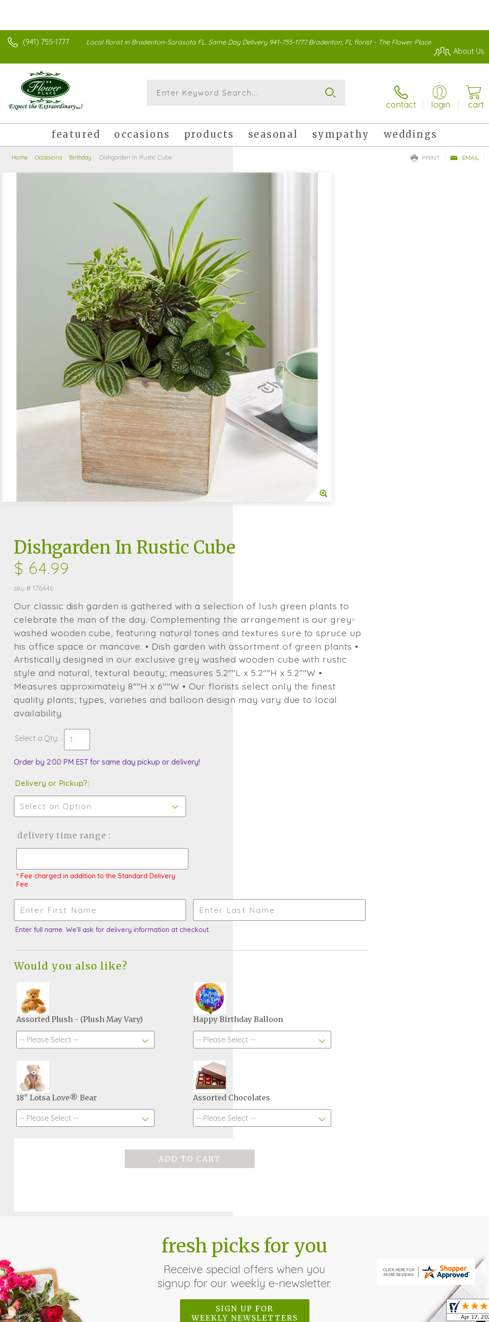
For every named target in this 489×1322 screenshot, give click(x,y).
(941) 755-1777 (46, 41)
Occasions (48, 150)
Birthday (80, 150)
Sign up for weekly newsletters (245, 1002)
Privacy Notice (326, 1227)
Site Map (450, 1227)
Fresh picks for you (244, 951)
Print (425, 151)
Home (20, 150)
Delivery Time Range (293, 516)
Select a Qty (269, 418)
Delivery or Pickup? (284, 463)
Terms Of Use (272, 1227)
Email (464, 151)
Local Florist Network (392, 1227)
